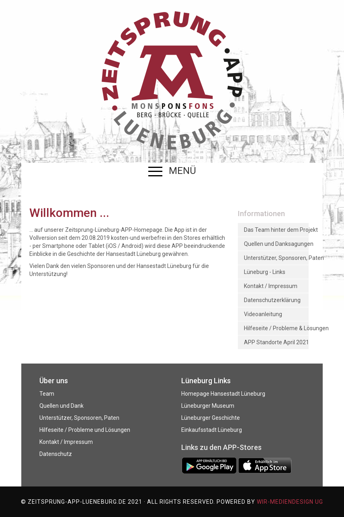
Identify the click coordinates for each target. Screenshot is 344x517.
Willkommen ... (69, 213)
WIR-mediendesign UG (290, 502)
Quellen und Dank (61, 406)
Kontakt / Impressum (66, 442)
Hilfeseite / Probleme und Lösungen (84, 430)
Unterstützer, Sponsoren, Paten (79, 418)
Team (46, 393)
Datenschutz (55, 454)
